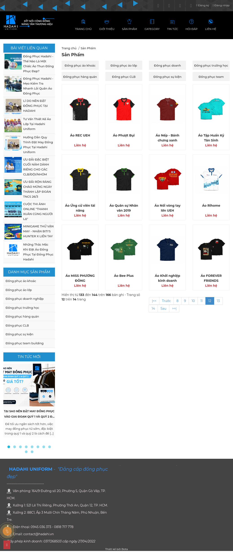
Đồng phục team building (25, 343)
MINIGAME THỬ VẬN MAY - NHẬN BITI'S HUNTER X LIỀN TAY (38, 231)
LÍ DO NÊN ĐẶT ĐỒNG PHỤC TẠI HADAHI (35, 105)
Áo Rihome (211, 206)
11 (201, 301)
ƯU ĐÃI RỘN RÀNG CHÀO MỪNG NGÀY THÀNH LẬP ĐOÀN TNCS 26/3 (37, 189)
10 (193, 301)
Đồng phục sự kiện (19, 334)
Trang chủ (69, 48)
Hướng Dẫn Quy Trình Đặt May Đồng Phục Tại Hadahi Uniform (38, 144)
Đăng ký (202, 5)
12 (209, 301)
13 (218, 301)
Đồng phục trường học (22, 307)
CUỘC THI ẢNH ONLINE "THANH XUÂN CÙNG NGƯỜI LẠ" (38, 211)
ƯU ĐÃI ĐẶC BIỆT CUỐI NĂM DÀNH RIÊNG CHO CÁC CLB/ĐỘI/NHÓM (36, 167)
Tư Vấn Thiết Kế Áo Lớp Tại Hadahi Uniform (37, 124)
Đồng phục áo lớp (19, 290)
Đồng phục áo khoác (21, 281)
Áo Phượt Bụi (124, 135)
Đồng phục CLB (17, 325)
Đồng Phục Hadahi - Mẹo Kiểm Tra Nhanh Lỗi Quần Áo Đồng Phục (38, 86)
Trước (166, 301)
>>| (174, 309)
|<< (154, 301)
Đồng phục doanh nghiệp (25, 298)
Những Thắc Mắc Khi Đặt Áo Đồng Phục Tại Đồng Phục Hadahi (38, 252)
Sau (163, 309)
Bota (125, 549)
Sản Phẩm (88, 48)
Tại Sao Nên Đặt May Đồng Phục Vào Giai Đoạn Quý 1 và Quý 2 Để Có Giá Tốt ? (29, 417)
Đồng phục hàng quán (22, 316)
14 (153, 309)
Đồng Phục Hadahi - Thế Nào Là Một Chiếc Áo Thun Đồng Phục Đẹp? (38, 63)
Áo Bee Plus (124, 276)
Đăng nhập (221, 5)
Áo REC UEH (80, 135)
